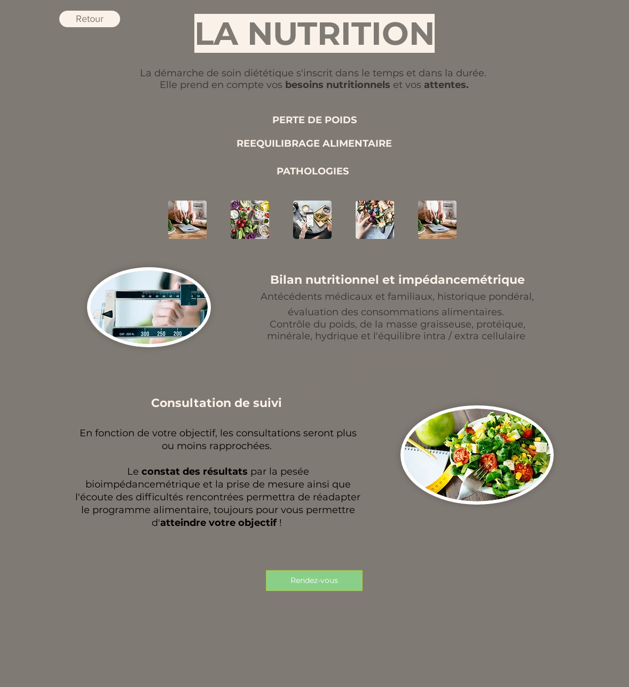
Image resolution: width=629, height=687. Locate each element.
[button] (250, 220)
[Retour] (89, 19)
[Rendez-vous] (314, 580)
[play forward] (447, 220)
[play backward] (181, 220)
